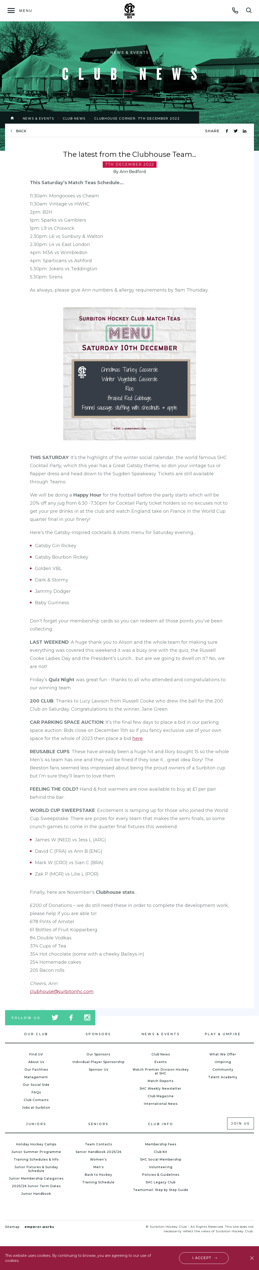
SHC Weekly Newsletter (161, 1088)
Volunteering (160, 1167)
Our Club (36, 1034)
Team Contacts (98, 1144)
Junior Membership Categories (36, 1178)
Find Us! (36, 1054)
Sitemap (12, 1227)
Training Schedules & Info (36, 1159)
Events (161, 1062)
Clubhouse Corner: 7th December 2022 (137, 118)
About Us (36, 1062)
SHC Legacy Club (161, 1182)
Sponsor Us (98, 1069)
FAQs (36, 1092)
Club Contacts (36, 1100)
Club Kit (160, 1152)
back (21, 131)
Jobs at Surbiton (36, 1107)
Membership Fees (160, 1144)
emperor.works (39, 1227)
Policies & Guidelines (160, 1175)
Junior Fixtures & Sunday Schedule (36, 1169)
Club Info (161, 1124)
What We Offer (222, 1054)
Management (36, 1077)
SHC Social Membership (160, 1159)
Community (222, 1069)
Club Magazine (161, 1096)
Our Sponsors (98, 1054)
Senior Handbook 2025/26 (98, 1152)
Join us (240, 1123)
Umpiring (223, 1062)
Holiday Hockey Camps (36, 1144)
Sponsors (98, 1034)
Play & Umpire (223, 1034)
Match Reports (161, 1081)
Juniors (36, 1124)
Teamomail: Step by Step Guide (160, 1190)
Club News (74, 118)
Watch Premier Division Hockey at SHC (161, 1071)
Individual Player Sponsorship (98, 1062)
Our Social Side (36, 1085)
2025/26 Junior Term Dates (36, 1186)
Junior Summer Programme (36, 1152)
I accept (202, 1258)
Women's (98, 1159)
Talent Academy (223, 1077)
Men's (98, 1167)
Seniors (98, 1124)
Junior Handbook (36, 1194)
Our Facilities (36, 1069)
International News (161, 1104)
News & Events (38, 118)
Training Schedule (98, 1182)
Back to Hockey (98, 1175)
